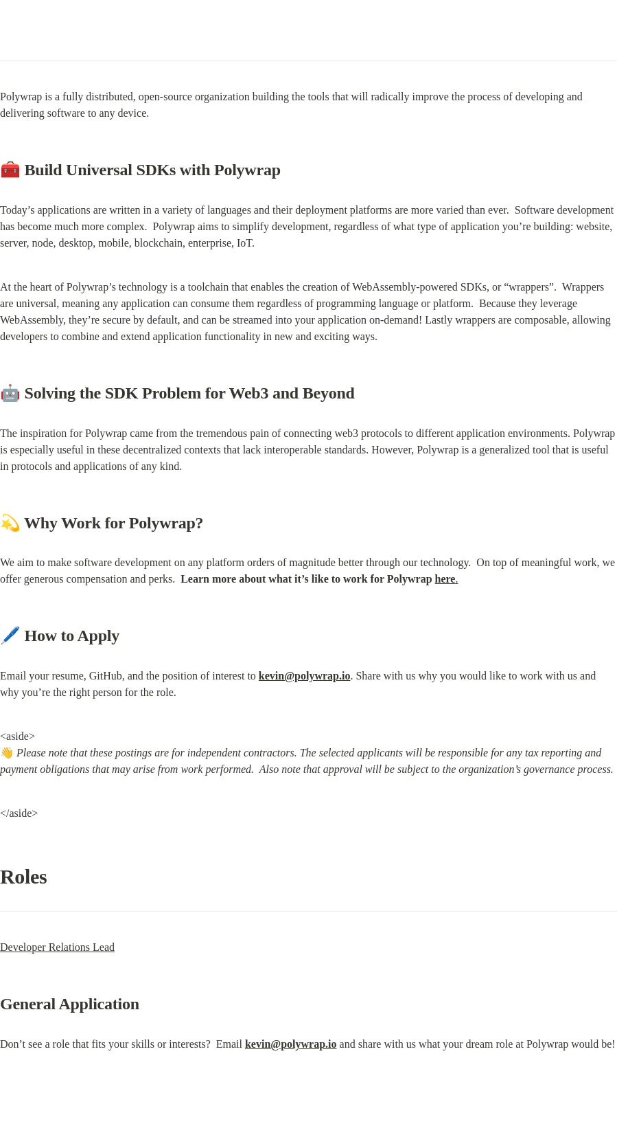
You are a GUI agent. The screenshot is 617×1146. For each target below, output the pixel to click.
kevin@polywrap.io (305, 676)
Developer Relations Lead (57, 947)
